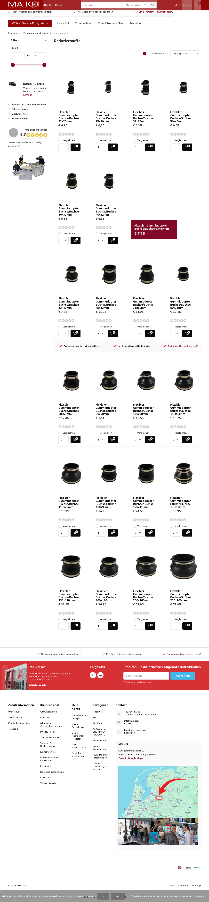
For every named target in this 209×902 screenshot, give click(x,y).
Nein (118, 896)
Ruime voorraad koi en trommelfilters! (32, 14)
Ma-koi (22, 888)
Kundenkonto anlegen (79, 719)
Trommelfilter (83, 25)
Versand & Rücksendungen (48, 747)
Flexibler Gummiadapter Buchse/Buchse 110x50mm (143, 411)
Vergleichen (66, 142)
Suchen (153, 5)
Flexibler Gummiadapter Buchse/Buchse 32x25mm (143, 119)
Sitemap (196, 888)
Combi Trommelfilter (110, 25)
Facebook (93, 676)
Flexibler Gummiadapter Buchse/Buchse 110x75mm (68, 504)
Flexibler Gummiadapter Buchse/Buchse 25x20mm (106, 119)
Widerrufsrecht (48, 785)
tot (27, 58)
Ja (103, 896)
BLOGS (59, 5)
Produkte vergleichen (78, 757)
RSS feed (183, 888)
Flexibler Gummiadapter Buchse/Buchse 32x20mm (68, 119)
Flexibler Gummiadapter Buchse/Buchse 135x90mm (180, 504)
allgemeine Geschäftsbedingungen (52, 727)
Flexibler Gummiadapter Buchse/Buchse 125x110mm (143, 504)
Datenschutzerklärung (52, 774)
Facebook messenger (135, 732)
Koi (94, 719)
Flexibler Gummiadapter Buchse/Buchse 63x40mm (68, 305)
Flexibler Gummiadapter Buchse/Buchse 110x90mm (106, 504)
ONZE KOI (47, 5)
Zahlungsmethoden (50, 739)
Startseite (13, 35)
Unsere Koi (62, 25)
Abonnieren (183, 678)
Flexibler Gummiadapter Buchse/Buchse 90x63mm (68, 411)
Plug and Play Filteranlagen (100, 759)
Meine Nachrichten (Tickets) (78, 738)
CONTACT (45, 780)
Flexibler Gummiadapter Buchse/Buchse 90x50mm (106, 411)
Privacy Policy (47, 734)
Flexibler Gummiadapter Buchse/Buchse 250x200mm (180, 598)
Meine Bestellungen (78, 728)
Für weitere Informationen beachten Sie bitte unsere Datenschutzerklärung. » (167, 896)
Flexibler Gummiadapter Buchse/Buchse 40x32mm (106, 212)
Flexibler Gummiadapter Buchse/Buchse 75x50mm (143, 305)
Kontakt (27, 97)
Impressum (46, 768)
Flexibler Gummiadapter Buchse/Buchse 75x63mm (106, 305)
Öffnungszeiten (48, 714)
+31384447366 (132, 714)
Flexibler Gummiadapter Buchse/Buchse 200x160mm (143, 598)
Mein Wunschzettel (79, 748)
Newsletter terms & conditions (50, 761)
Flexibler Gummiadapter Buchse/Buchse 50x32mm (68, 212)
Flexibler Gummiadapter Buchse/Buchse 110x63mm (180, 411)
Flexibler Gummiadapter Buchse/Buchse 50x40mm (180, 119)
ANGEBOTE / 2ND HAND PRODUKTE (99, 734)
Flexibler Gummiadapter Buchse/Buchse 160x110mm (106, 598)
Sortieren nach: (160, 55)
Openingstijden (37, 686)
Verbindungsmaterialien (35, 35)
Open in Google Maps (130, 760)
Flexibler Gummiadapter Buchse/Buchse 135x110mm (68, 598)
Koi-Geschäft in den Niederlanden (95, 14)
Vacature (98, 714)
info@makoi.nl (131, 723)
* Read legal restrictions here (137, 684)
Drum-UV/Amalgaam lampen (101, 768)
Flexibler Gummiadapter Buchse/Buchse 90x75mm (180, 305)
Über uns (45, 719)
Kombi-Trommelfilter (100, 750)
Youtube (100, 676)
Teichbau (135, 25)
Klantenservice (48, 754)
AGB (171, 888)
